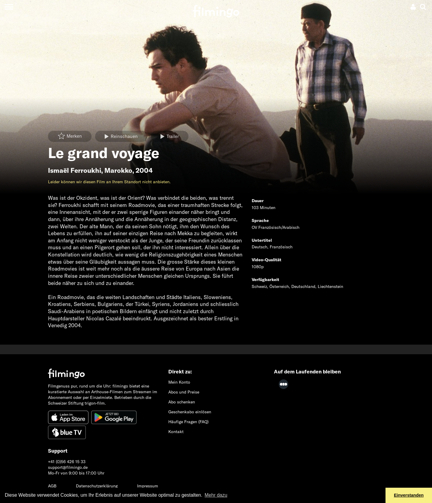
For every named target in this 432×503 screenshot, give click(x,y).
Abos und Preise (183, 392)
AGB (52, 486)
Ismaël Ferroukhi (74, 170)
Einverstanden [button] (409, 495)
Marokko (118, 170)
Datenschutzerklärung (97, 486)
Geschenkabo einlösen (189, 412)
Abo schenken (181, 402)
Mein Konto (179, 382)
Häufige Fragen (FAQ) (188, 421)
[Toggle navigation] (9, 6)
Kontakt (176, 431)
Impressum (147, 486)
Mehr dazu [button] (216, 495)
